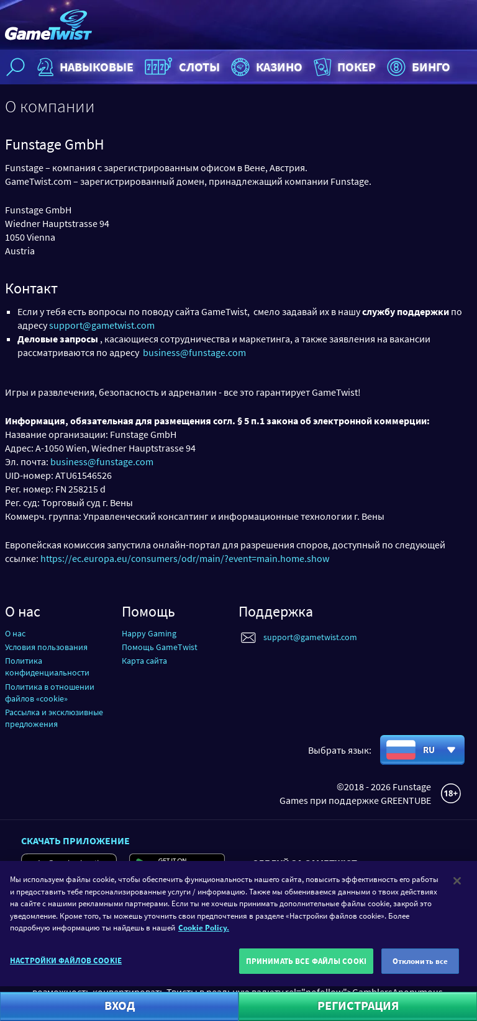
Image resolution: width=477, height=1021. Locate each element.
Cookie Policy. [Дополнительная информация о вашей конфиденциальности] (203, 933)
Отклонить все (420, 966)
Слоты (181, 67)
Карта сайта (144, 660)
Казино (265, 67)
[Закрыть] (457, 886)
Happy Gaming (149, 633)
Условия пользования (46, 647)
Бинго (417, 67)
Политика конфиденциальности (47, 666)
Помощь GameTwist (160, 647)
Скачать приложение (75, 840)
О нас (15, 633)
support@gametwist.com (102, 325)
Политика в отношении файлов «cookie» (49, 692)
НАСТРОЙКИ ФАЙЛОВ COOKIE (66, 965)
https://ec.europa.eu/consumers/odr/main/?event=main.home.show (184, 558)
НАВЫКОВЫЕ (84, 67)
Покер (343, 67)
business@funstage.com (194, 352)
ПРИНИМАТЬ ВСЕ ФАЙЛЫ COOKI (306, 966)
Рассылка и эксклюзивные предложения (54, 718)
